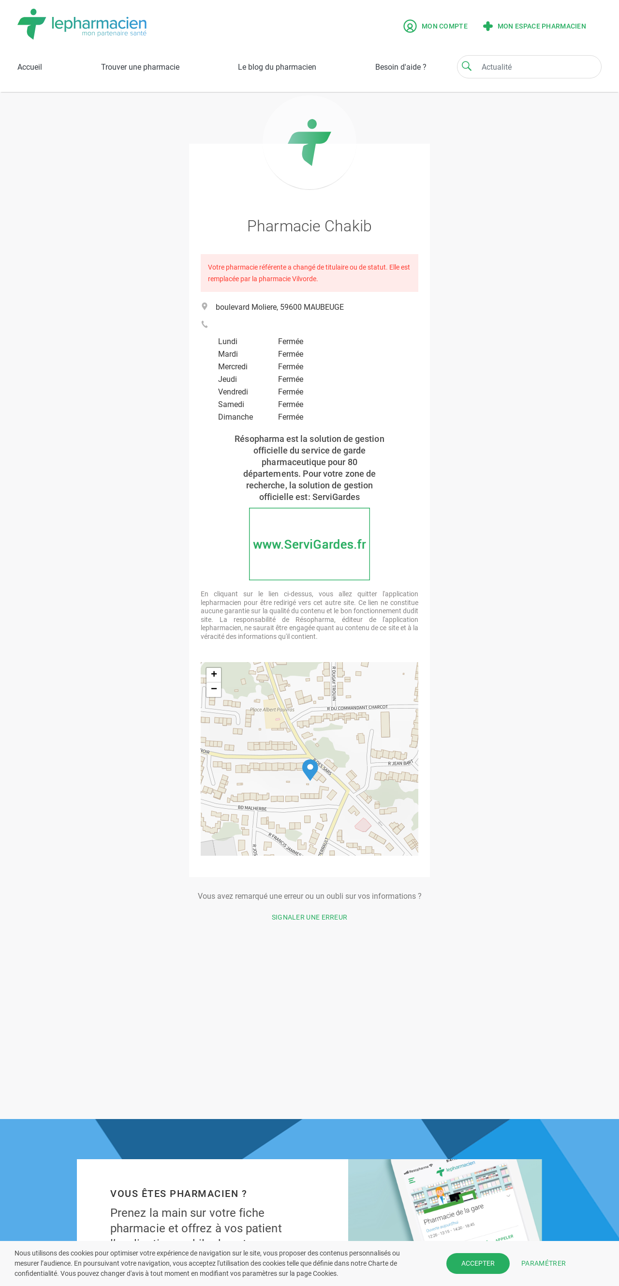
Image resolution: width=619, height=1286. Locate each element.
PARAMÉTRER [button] (543, 1263)
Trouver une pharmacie (140, 67)
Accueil (29, 67)
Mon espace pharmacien (534, 26)
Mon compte (435, 26)
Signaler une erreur (310, 917)
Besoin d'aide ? (401, 67)
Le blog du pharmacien (277, 67)
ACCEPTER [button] (478, 1263)
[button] (310, 770)
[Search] (467, 66)
